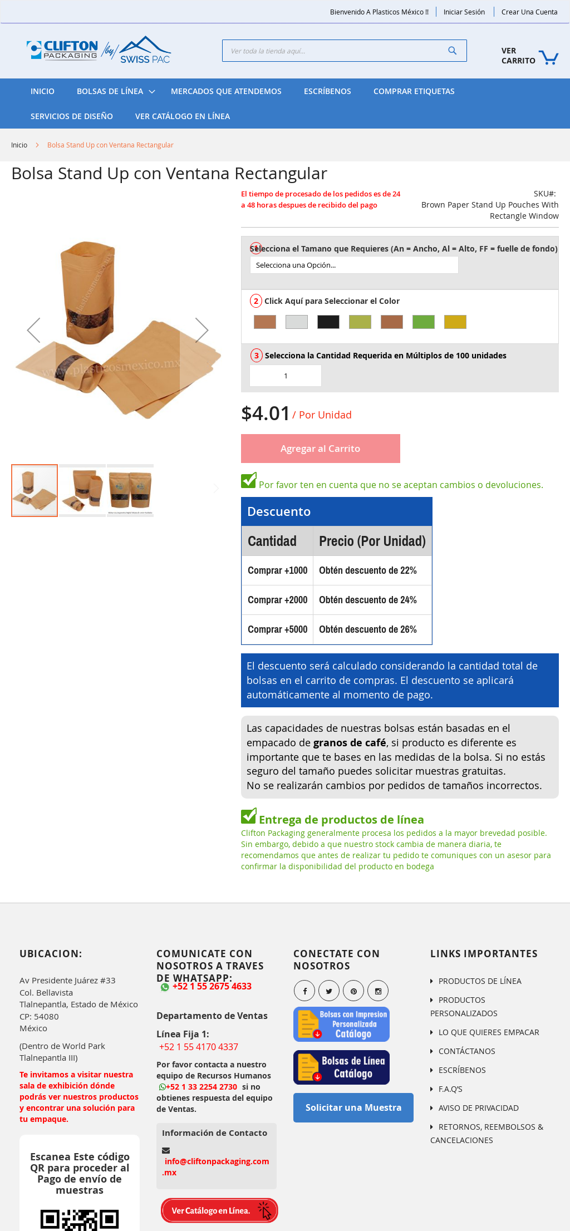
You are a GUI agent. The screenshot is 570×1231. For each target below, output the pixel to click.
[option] (265, 322)
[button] (33, 329)
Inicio (19, 144)
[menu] (285, 103)
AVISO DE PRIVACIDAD (479, 1107)
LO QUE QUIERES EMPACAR (489, 1032)
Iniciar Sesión (464, 11)
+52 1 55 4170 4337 (198, 1047)
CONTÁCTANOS (467, 1051)
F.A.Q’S (451, 1089)
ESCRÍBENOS (462, 1070)
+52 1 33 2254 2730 (198, 1086)
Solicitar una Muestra (354, 1107)
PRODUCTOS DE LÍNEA (480, 981)
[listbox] (404, 265)
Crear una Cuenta (530, 11)
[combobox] (344, 51)
